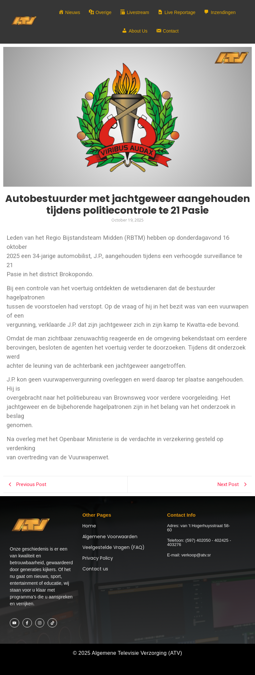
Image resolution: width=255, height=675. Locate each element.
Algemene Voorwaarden (109, 536)
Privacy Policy (97, 558)
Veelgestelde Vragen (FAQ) (113, 547)
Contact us (95, 569)
